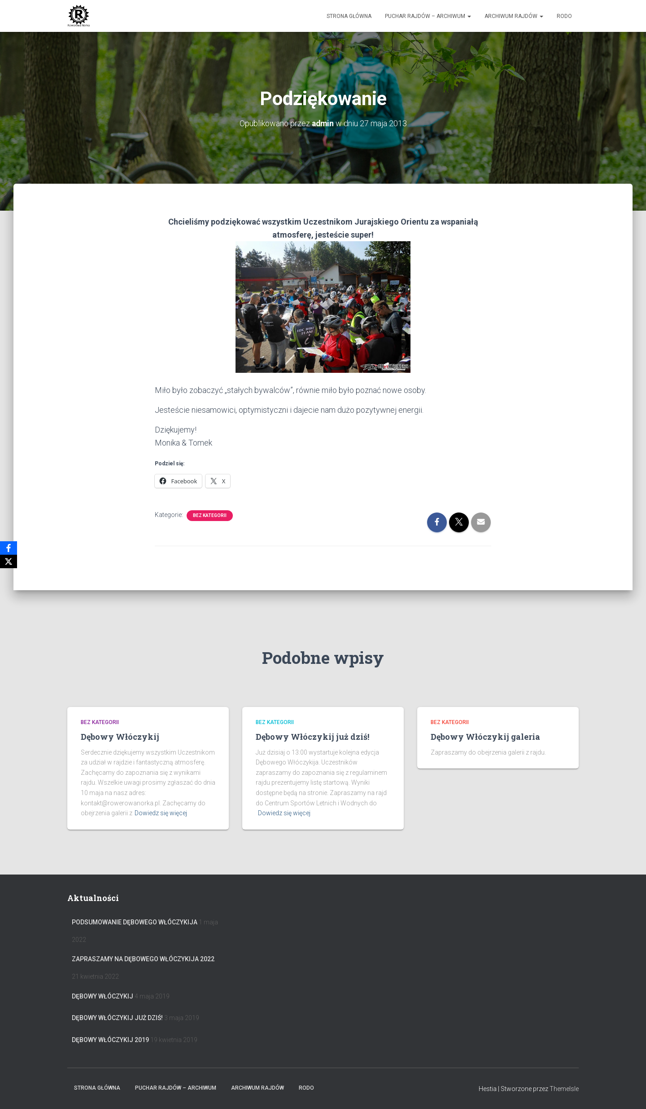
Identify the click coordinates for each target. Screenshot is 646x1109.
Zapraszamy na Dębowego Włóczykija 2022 (143, 959)
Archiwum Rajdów (513, 16)
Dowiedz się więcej (161, 813)
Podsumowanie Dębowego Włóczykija (134, 922)
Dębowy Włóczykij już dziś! (312, 736)
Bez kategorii (210, 515)
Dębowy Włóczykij (120, 736)
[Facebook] (8, 548)
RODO (564, 16)
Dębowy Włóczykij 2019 (110, 1039)
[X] (8, 561)
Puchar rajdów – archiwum (428, 16)
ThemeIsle (564, 1088)
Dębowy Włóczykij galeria (485, 736)
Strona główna (349, 16)
